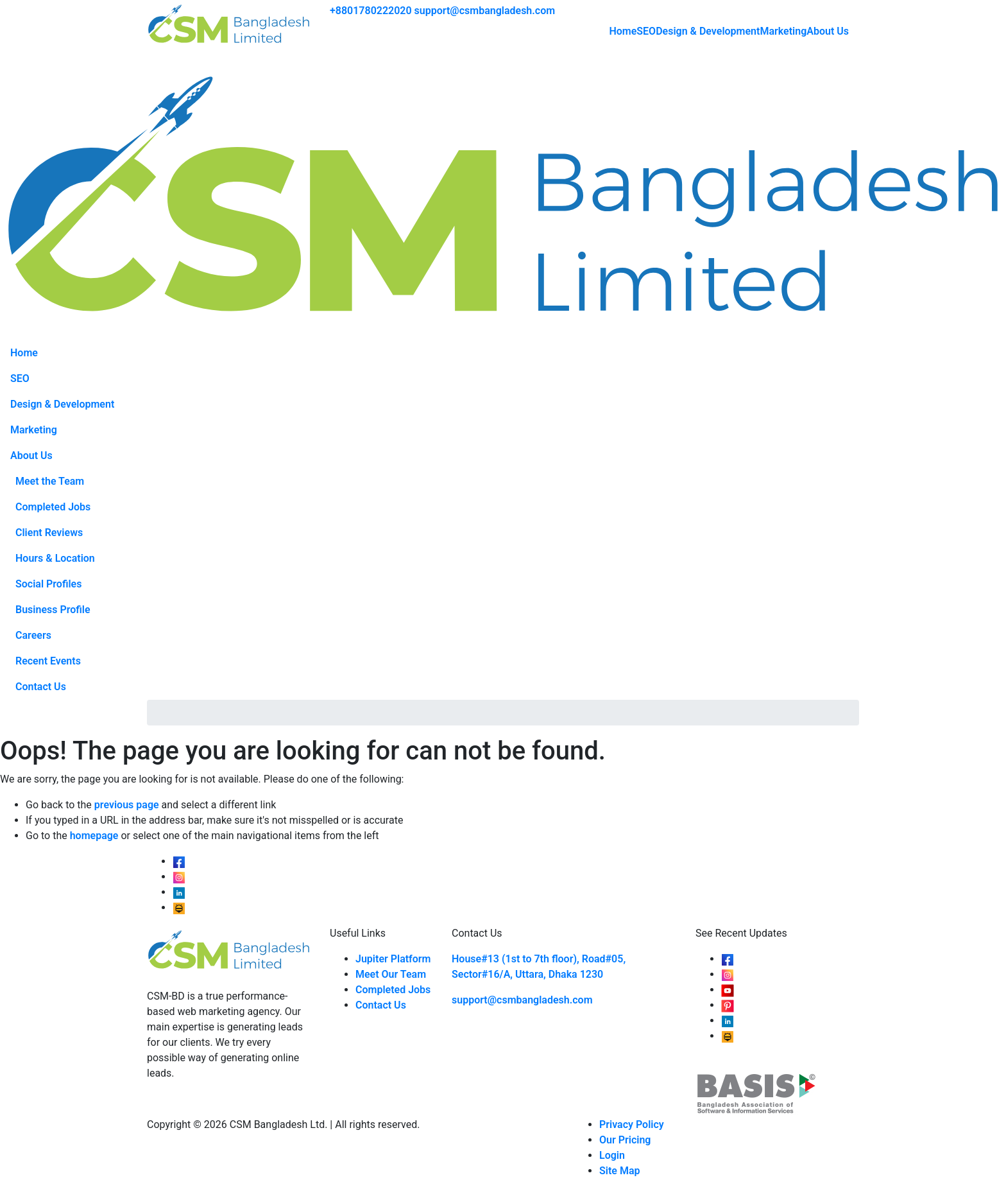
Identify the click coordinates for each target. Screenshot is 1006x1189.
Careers (33, 635)
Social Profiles (48, 584)
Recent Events (48, 661)
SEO (646, 31)
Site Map (619, 1171)
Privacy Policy (631, 1124)
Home (622, 31)
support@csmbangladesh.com (485, 10)
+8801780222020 (371, 10)
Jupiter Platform (393, 959)
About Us (827, 31)
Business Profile (52, 609)
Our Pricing (625, 1140)
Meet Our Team (390, 974)
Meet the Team (49, 481)
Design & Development (708, 31)
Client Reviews (49, 532)
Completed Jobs (52, 507)
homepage (94, 835)
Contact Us (40, 687)
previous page (126, 805)
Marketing (783, 31)
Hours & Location (55, 558)
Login (612, 1155)
